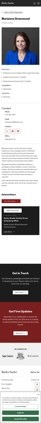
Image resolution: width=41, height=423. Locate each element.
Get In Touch (20, 292)
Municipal (6, 97)
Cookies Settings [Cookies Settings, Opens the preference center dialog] (20, 406)
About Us (5, 388)
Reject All (20, 413)
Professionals (7, 380)
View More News (11, 201)
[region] (20, 407)
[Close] (38, 394)
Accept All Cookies (20, 419)
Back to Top (35, 372)
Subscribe (20, 333)
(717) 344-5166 (10, 115)
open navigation (38, 2)
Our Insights (7, 384)
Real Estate (7, 89)
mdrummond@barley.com (14, 122)
